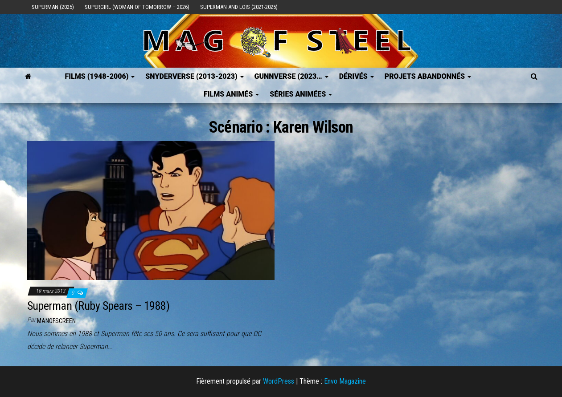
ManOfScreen (56, 320)
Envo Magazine (345, 381)
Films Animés (231, 94)
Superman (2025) (53, 7)
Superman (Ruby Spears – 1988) (98, 305)
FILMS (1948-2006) (100, 76)
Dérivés (356, 76)
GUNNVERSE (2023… (291, 76)
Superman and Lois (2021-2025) (239, 7)
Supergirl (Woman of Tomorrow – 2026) (137, 7)
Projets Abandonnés (428, 76)
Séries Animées (301, 94)
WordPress (278, 381)
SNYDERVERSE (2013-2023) (194, 76)
